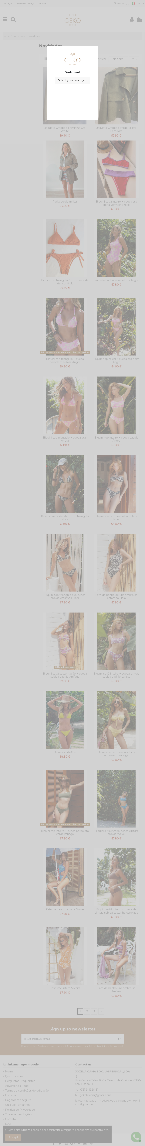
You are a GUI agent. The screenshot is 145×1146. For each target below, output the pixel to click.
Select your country (71, 80)
